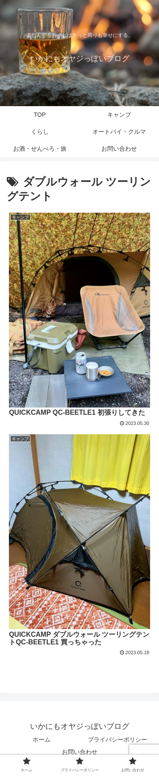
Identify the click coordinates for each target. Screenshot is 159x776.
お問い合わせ (80, 751)
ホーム (41, 739)
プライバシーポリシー (117, 739)
